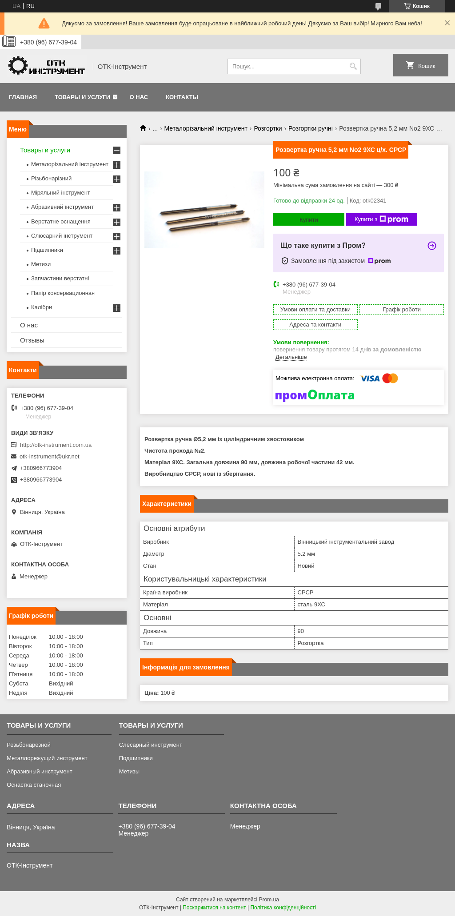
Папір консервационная (63, 293)
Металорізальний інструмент (205, 128)
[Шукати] (353, 66)
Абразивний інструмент (62, 206)
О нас (139, 97)
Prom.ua (269, 899)
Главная (23, 97)
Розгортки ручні (310, 128)
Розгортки (268, 128)
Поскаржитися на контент (214, 907)
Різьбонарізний (51, 178)
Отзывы (32, 340)
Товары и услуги (82, 97)
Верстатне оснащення (61, 221)
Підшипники (47, 250)
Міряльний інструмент (60, 192)
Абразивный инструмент (39, 771)
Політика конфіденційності (283, 907)
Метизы (129, 771)
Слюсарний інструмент (61, 235)
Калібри (41, 307)
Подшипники (136, 758)
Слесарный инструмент (150, 744)
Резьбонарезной (29, 744)
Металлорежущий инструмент (47, 758)
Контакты (182, 97)
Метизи (41, 264)
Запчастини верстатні (60, 278)
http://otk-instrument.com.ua (56, 445)
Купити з (381, 219)
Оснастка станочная (34, 784)
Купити (308, 219)
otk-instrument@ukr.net (50, 456)
